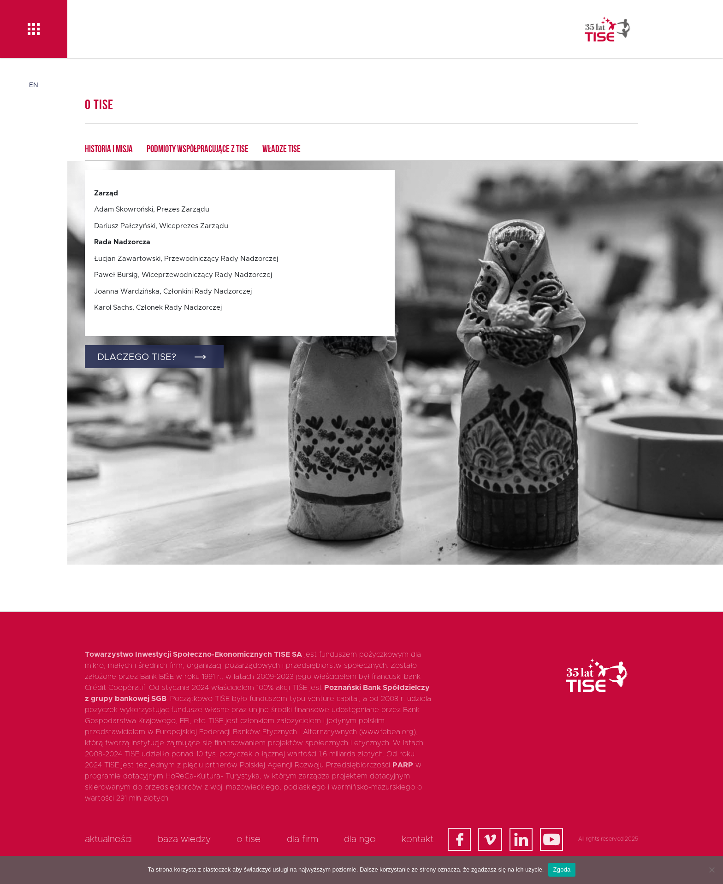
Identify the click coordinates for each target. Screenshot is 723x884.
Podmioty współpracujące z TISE (198, 149)
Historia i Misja (109, 149)
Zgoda (561, 869)
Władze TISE (281, 149)
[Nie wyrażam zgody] (711, 869)
